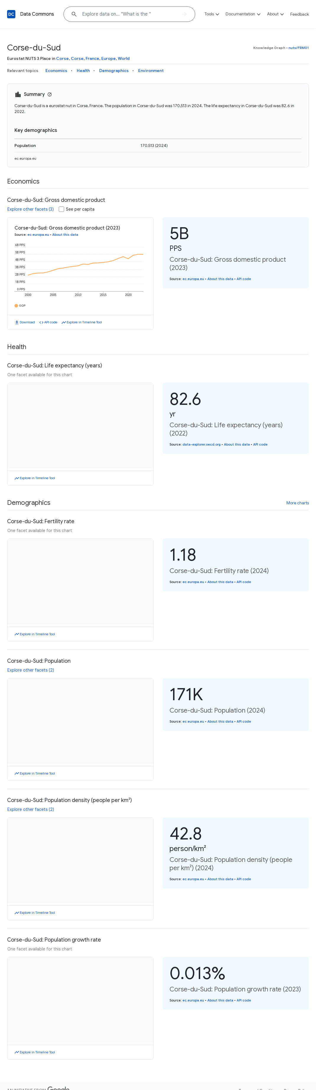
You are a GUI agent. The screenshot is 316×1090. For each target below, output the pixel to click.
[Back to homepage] (11, 14)
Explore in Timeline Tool (84, 322)
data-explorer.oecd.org (202, 444)
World (124, 58)
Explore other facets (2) (30, 670)
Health (83, 70)
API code (50, 322)
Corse (62, 58)
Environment (151, 70)
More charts (297, 502)
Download (27, 322)
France (92, 58)
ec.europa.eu (25, 158)
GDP (22, 305)
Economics (56, 70)
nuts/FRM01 (299, 47)
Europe (108, 58)
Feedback (299, 14)
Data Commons (37, 14)
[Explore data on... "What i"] (129, 14)
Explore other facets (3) (30, 209)
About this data (65, 235)
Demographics (114, 70)
